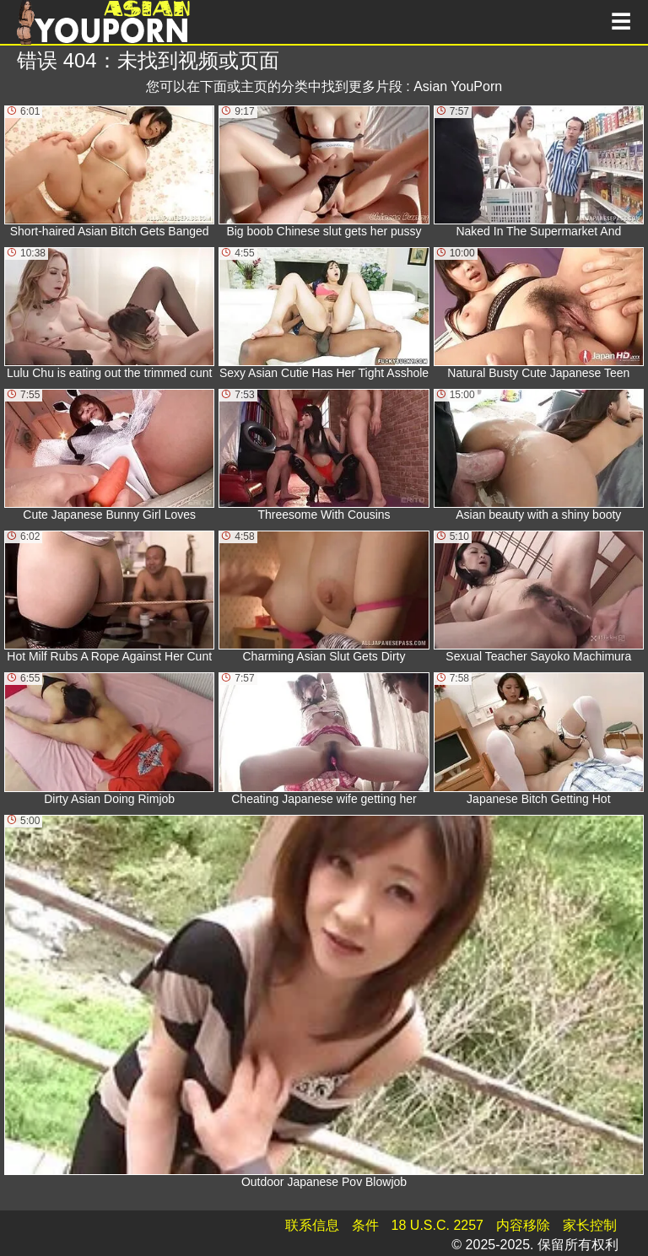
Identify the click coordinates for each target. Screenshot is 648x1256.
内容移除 (523, 1225)
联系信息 (312, 1225)
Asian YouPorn (457, 86)
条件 (365, 1225)
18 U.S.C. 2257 (437, 1225)
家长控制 (590, 1225)
